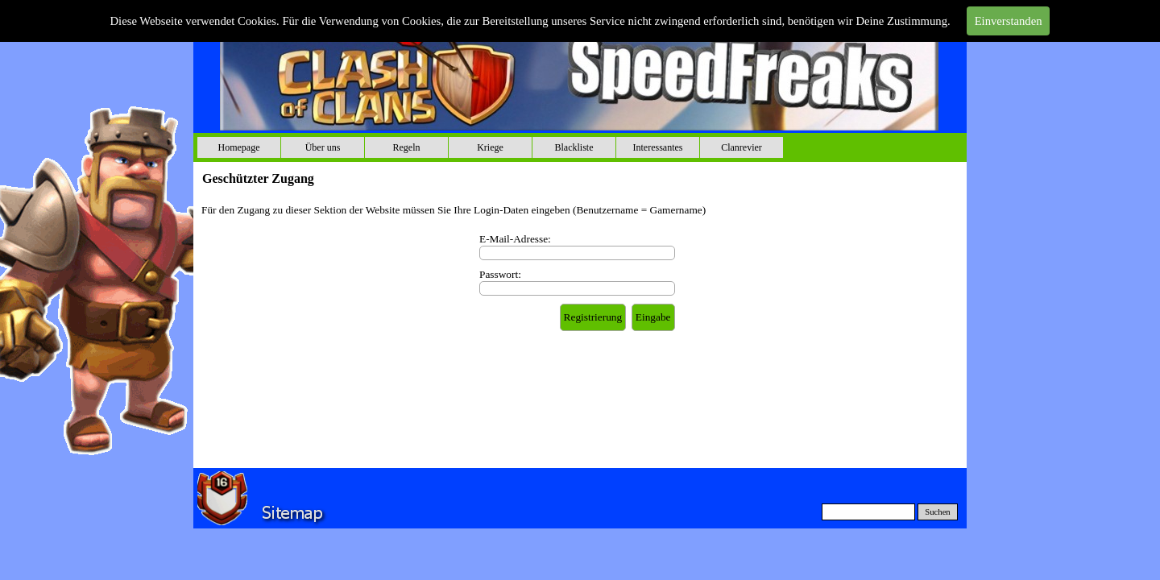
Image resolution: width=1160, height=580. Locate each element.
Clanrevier (741, 147)
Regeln (406, 147)
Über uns (323, 147)
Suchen (937, 512)
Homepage (239, 147)
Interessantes (658, 147)
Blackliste (574, 147)
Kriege (490, 147)
